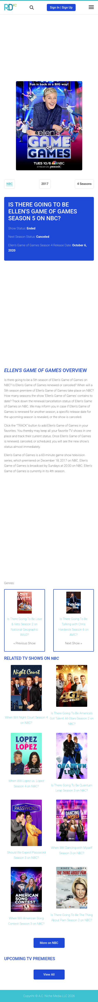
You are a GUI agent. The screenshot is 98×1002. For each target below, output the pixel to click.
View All (49, 974)
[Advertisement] (49, 45)
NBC (9, 184)
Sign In (54, 7)
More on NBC (49, 943)
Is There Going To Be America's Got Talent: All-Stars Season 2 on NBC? (71, 718)
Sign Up (67, 7)
